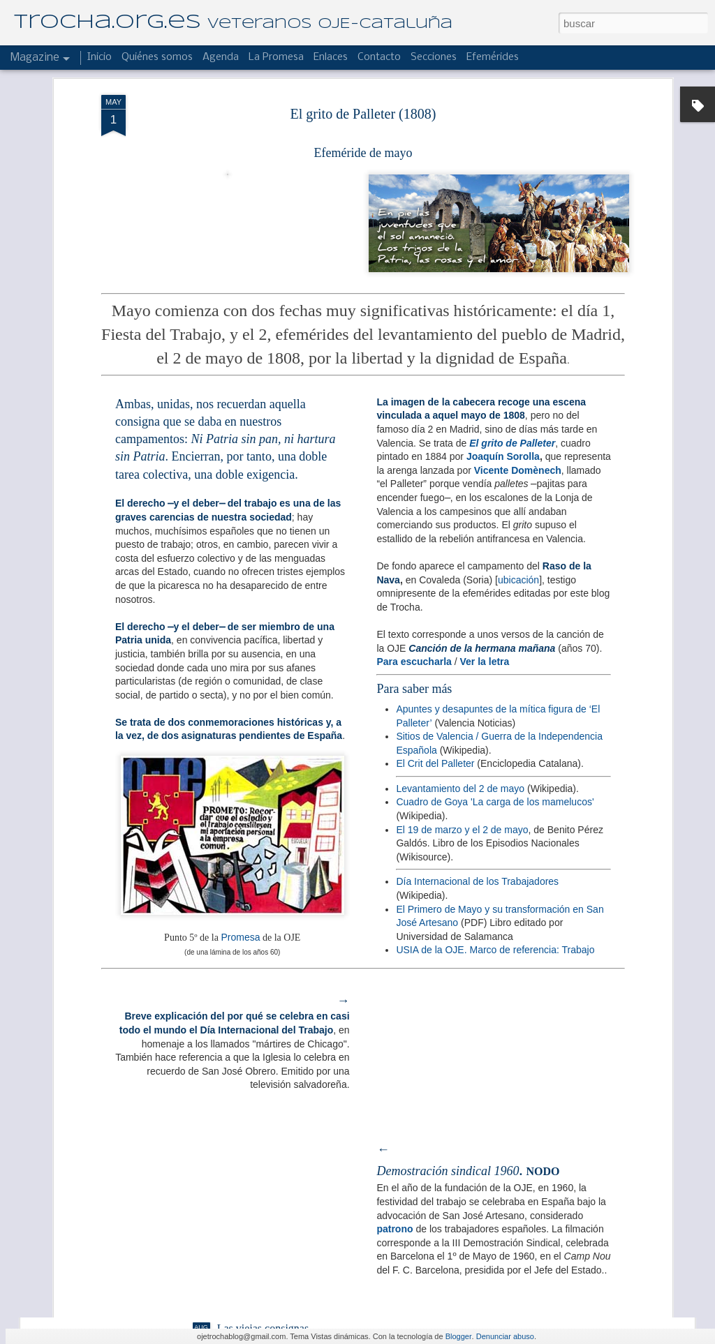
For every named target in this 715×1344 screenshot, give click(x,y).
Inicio (99, 57)
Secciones (434, 57)
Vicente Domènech (517, 247)
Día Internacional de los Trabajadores (477, 658)
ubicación (518, 356)
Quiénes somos (157, 57)
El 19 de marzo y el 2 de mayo (462, 606)
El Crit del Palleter (435, 540)
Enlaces (331, 57)
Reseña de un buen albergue (279, 1170)
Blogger (458, 1336)
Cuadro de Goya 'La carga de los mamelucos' (495, 579)
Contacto (379, 57)
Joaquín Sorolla (503, 233)
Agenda (220, 57)
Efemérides (492, 57)
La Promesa (276, 57)
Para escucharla (413, 438)
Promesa (240, 714)
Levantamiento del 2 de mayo (460, 565)
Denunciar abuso (505, 1336)
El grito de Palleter (512, 219)
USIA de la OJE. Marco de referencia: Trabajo (495, 727)
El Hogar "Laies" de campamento (292, 1011)
